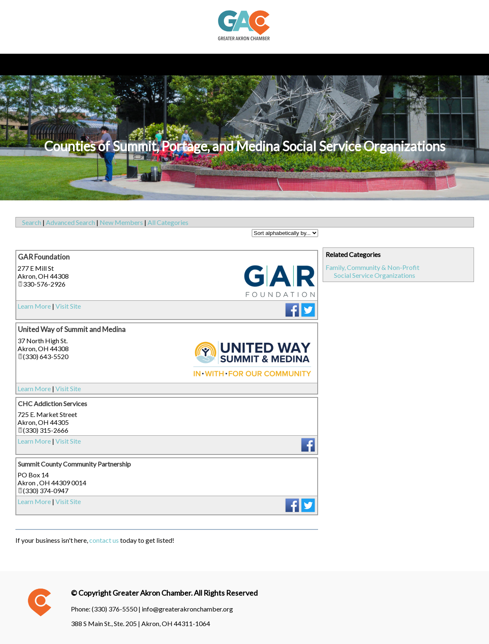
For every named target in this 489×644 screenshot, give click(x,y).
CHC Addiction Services (52, 403)
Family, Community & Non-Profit (372, 267)
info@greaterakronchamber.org (187, 609)
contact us (104, 540)
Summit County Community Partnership (74, 464)
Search (31, 222)
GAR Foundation (44, 256)
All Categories (168, 222)
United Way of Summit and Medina (71, 329)
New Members (121, 222)
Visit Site (68, 306)
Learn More (34, 306)
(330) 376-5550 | (117, 609)
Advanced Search (70, 222)
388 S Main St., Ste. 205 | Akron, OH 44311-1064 (140, 623)
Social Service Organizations (374, 275)
